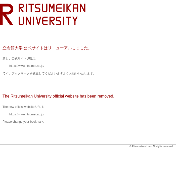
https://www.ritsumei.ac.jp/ (26, 66)
